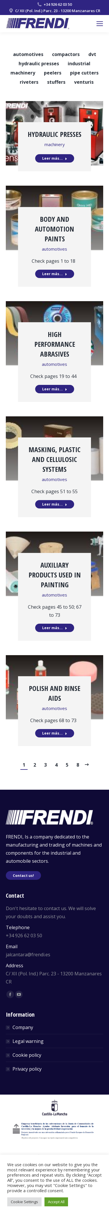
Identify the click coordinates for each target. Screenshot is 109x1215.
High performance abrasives (54, 344)
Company (22, 1027)
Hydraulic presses (54, 134)
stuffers (56, 82)
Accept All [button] (56, 1201)
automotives (28, 54)
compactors (66, 54)
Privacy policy (27, 1069)
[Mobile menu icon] (99, 24)
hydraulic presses (39, 63)
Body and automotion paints (54, 228)
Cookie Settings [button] (24, 1201)
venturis (84, 82)
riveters (29, 82)
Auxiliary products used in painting (54, 574)
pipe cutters (84, 73)
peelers (52, 73)
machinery (22, 73)
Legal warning (28, 1041)
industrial (79, 63)
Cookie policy (26, 1055)
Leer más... (54, 158)
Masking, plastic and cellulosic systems (54, 459)
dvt (92, 54)
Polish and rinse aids (54, 693)
